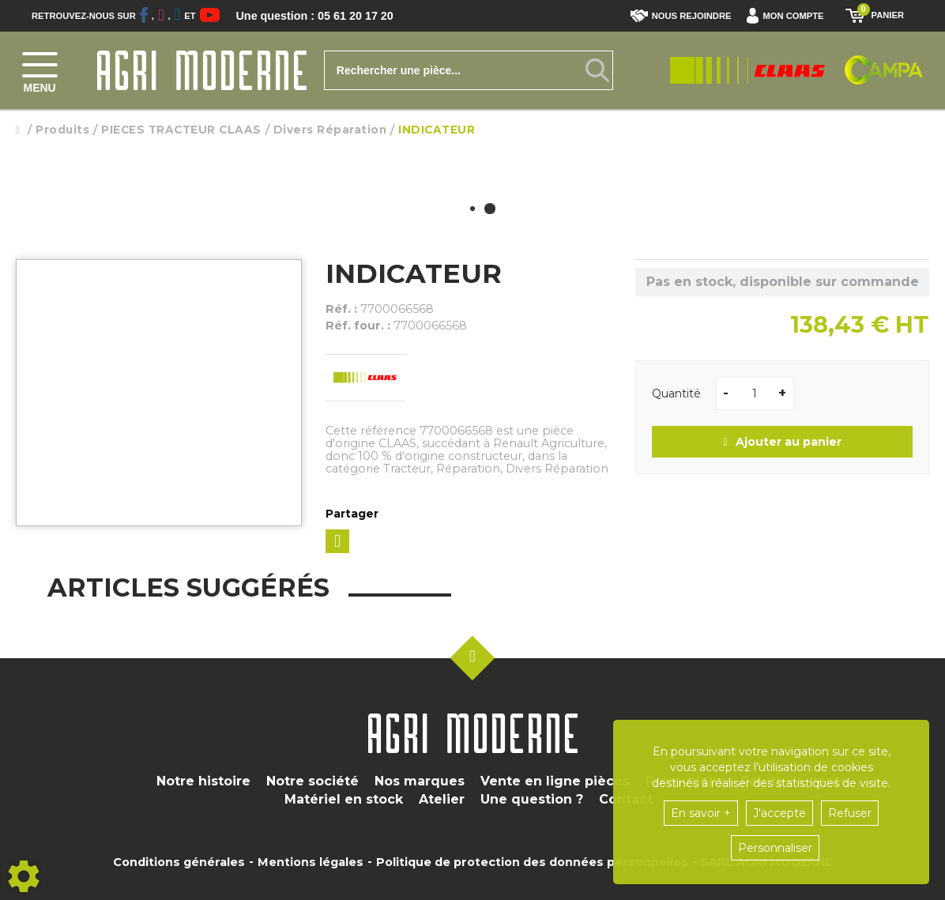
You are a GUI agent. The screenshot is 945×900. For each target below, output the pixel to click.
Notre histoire (203, 781)
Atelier (442, 799)
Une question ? (531, 799)
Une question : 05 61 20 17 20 (324, 15)
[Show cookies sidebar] (24, 876)
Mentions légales (310, 862)
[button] (789, 16)
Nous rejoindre (681, 15)
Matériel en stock (343, 799)
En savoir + (701, 813)
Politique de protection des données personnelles (532, 862)
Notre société (312, 781)
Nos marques (420, 781)
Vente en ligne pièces (555, 781)
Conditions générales (179, 862)
